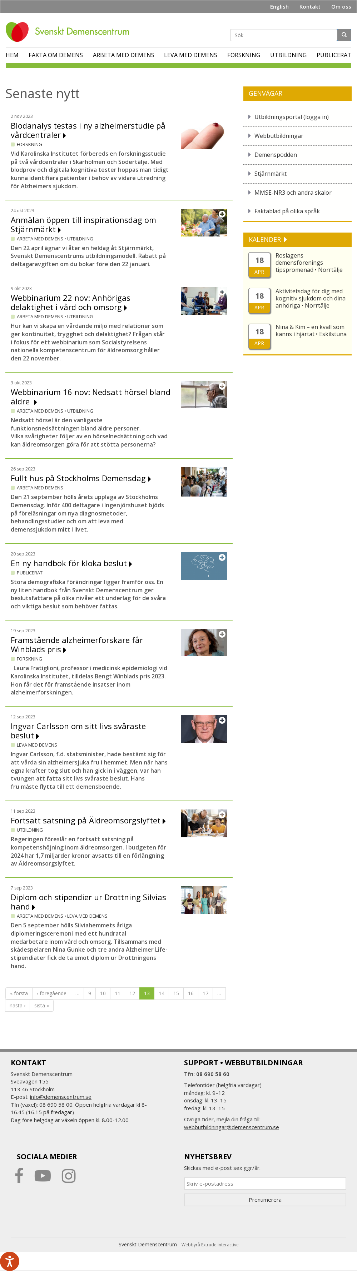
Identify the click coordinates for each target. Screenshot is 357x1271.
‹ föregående (51, 993)
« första (19, 993)
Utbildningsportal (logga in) (291, 117)
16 (191, 993)
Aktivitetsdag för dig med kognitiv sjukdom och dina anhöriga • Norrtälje (311, 298)
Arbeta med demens (123, 55)
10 (103, 993)
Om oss (341, 6)
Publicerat (334, 55)
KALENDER (266, 239)
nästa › (17, 1005)
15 (176, 993)
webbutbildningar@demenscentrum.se (231, 1127)
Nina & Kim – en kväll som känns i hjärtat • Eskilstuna (311, 330)
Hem (12, 55)
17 (205, 993)
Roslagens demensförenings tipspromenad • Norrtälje (309, 262)
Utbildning (288, 55)
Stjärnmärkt (270, 174)
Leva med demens (190, 55)
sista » (41, 1005)
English (279, 6)
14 (161, 993)
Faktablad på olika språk (287, 211)
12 (132, 993)
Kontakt (310, 6)
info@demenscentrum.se (60, 1096)
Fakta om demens (56, 55)
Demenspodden (275, 155)
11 (117, 993)
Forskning (243, 55)
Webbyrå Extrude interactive (210, 1245)
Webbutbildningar (278, 136)
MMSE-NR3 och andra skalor (293, 192)
